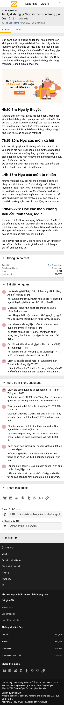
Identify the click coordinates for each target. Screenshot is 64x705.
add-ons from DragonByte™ (42, 685)
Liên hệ (5, 554)
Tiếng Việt (8, 547)
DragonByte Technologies (26, 688)
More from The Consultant (24, 382)
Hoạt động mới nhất (11, 620)
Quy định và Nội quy (11, 560)
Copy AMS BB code (11, 521)
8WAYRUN (41, 702)
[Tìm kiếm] (60, 3)
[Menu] (4, 3)
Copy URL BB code (11, 509)
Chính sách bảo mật (11, 566)
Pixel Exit (16, 693)
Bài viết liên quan (18, 284)
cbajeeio (58, 655)
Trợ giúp (5, 572)
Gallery (17, 29)
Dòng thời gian (8, 614)
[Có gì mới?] (53, 3)
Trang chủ (6, 579)
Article (5, 29)
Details (42, 688)
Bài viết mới (7, 607)
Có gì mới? (8, 600)
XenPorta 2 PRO (9, 702)
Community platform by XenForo (30, 682)
